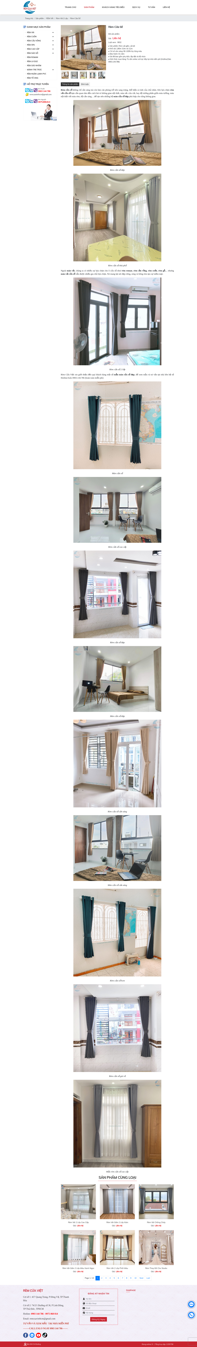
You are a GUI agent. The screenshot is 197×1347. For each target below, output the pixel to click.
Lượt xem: (112, 42)
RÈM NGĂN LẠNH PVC (36, 74)
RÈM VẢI (30, 32)
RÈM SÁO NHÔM (34, 65)
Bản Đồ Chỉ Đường (32, 1344)
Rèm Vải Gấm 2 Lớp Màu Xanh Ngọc (78, 1268)
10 (135, 1278)
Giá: (109, 38)
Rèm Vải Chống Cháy (156, 1222)
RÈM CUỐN (32, 36)
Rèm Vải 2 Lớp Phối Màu (117, 1268)
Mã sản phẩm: (114, 34)
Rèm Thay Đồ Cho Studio (156, 1268)
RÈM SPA (31, 45)
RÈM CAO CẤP (33, 49)
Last (148, 1278)
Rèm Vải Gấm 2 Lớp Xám (117, 1222)
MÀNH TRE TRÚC (34, 70)
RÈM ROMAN (32, 57)
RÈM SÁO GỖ (32, 53)
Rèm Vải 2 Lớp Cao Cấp (78, 1222)
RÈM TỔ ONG (32, 78)
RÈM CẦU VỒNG (34, 41)
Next (141, 1278)
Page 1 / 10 (89, 1278)
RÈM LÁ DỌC (32, 61)
